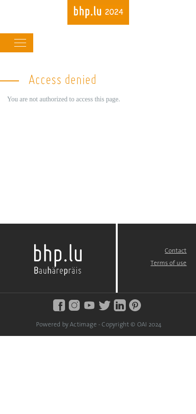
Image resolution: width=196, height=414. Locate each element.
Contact (176, 251)
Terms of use (168, 263)
